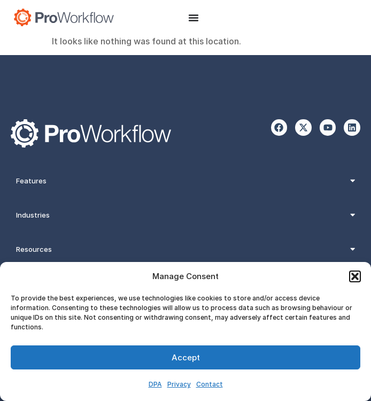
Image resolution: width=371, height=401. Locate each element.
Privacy (179, 384)
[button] (355, 276)
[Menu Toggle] (193, 17)
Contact (209, 384)
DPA (155, 384)
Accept (186, 357)
